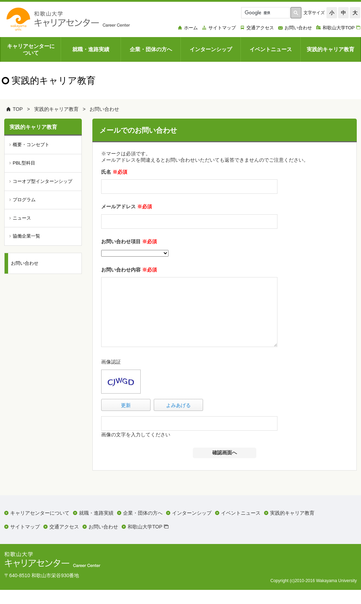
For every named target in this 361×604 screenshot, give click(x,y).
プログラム (24, 199)
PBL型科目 (24, 163)
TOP (18, 109)
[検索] (265, 13)
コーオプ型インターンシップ (42, 181)
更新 (126, 419)
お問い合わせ (104, 109)
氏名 (114, 172)
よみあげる (178, 419)
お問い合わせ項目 (129, 241)
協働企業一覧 (26, 236)
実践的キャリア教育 (56, 109)
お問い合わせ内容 (129, 270)
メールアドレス (126, 206)
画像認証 (111, 376)
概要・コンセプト (31, 144)
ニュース (22, 218)
